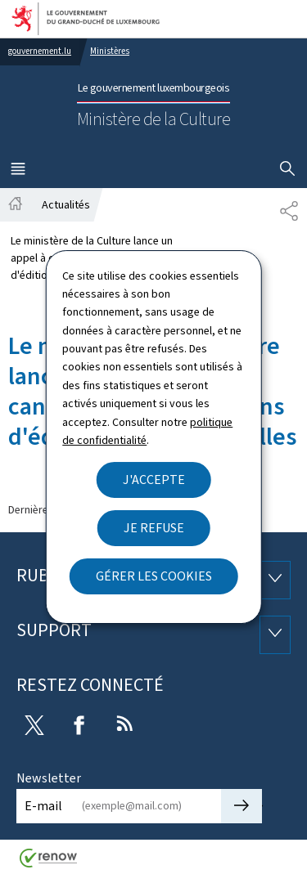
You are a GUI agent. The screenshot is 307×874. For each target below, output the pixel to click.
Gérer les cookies (154, 576)
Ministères (109, 51)
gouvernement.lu (39, 51)
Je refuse (154, 527)
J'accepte (154, 479)
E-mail (43, 805)
